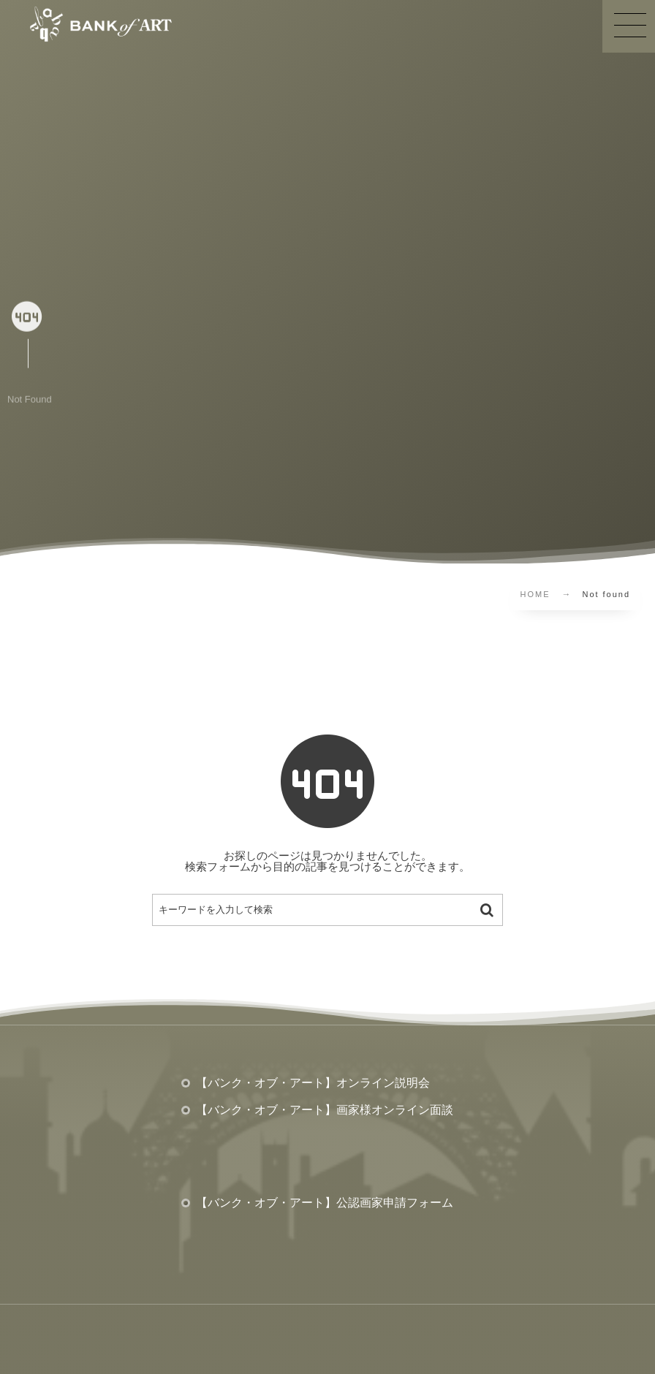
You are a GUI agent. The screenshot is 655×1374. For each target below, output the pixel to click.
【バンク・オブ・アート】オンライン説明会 (313, 1083)
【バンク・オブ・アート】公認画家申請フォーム (324, 1202)
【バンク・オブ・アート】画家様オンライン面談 (324, 1110)
